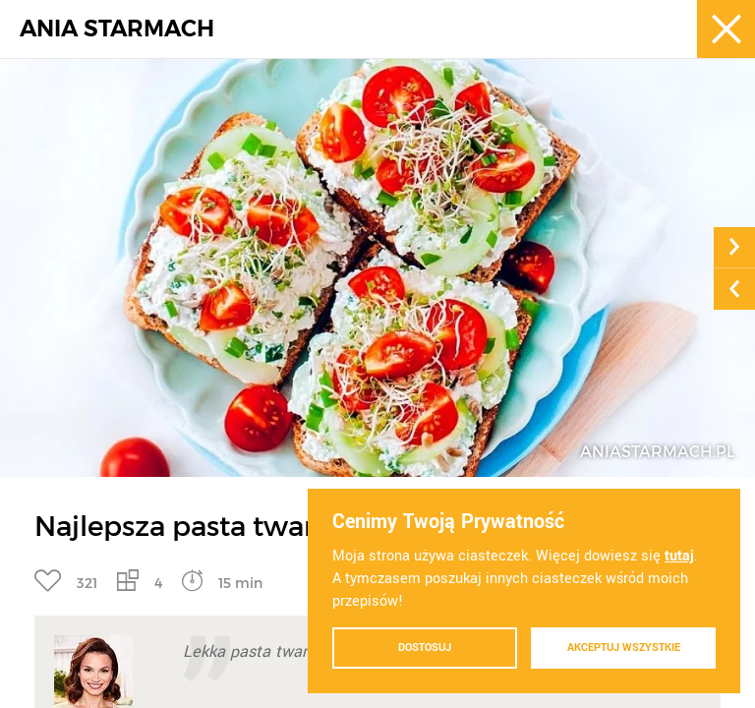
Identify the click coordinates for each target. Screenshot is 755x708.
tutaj (679, 556)
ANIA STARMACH (117, 29)
